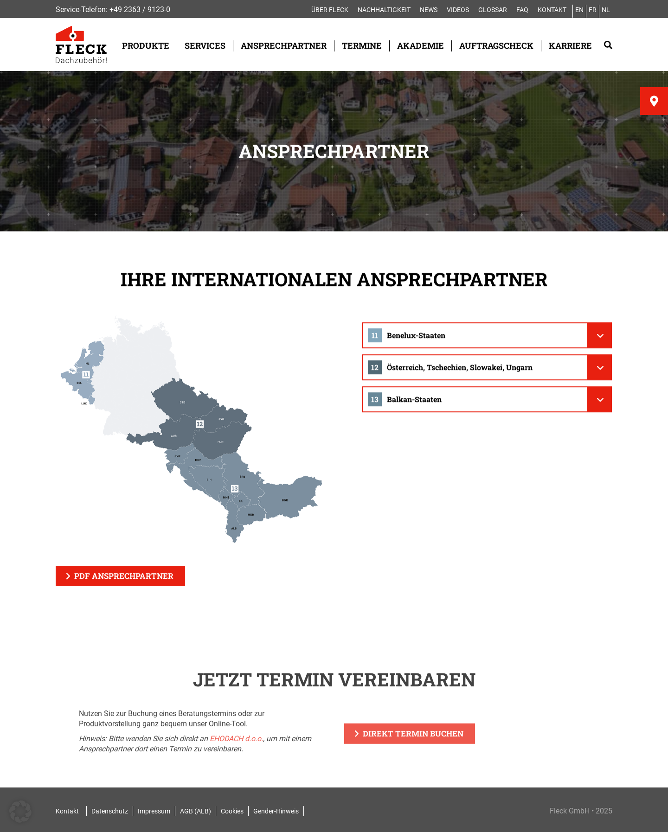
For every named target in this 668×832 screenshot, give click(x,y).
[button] (20, 811)
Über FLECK (329, 9)
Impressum (154, 811)
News (428, 9)
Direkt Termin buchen (413, 744)
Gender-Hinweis (276, 811)
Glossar (492, 9)
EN (579, 9)
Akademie (420, 45)
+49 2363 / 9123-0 (139, 9)
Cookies (232, 811)
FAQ (522, 9)
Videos (458, 9)
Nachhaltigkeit (384, 9)
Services (205, 45)
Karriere (570, 45)
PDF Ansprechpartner (123, 577)
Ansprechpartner (284, 45)
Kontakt (552, 9)
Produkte (145, 45)
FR (593, 9)
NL (606, 9)
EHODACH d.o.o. (236, 749)
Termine (362, 45)
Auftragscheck (496, 45)
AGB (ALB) (195, 811)
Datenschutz (109, 811)
